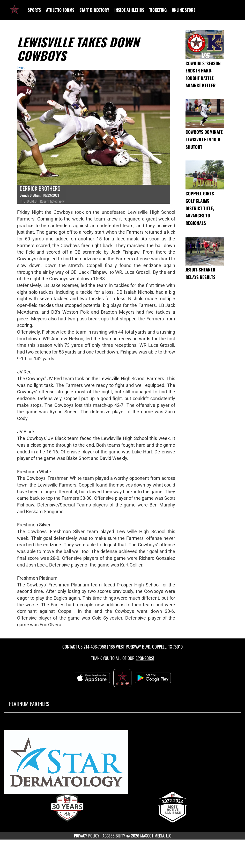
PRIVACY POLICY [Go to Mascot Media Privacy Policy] (86, 836)
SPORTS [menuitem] (34, 10)
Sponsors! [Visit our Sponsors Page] (145, 658)
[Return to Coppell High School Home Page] (14, 6)
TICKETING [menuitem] (158, 10)
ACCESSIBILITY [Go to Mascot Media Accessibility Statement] (113, 836)
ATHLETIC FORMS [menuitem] (60, 10)
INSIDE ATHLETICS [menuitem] (129, 10)
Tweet (21, 67)
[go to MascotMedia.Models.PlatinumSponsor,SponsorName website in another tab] (122, 764)
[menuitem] (94, 9)
